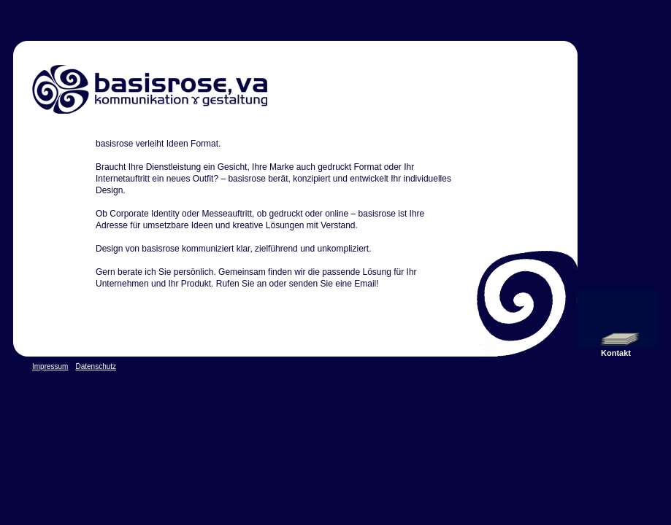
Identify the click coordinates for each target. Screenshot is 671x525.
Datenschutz (95, 366)
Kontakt (616, 353)
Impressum (50, 366)
